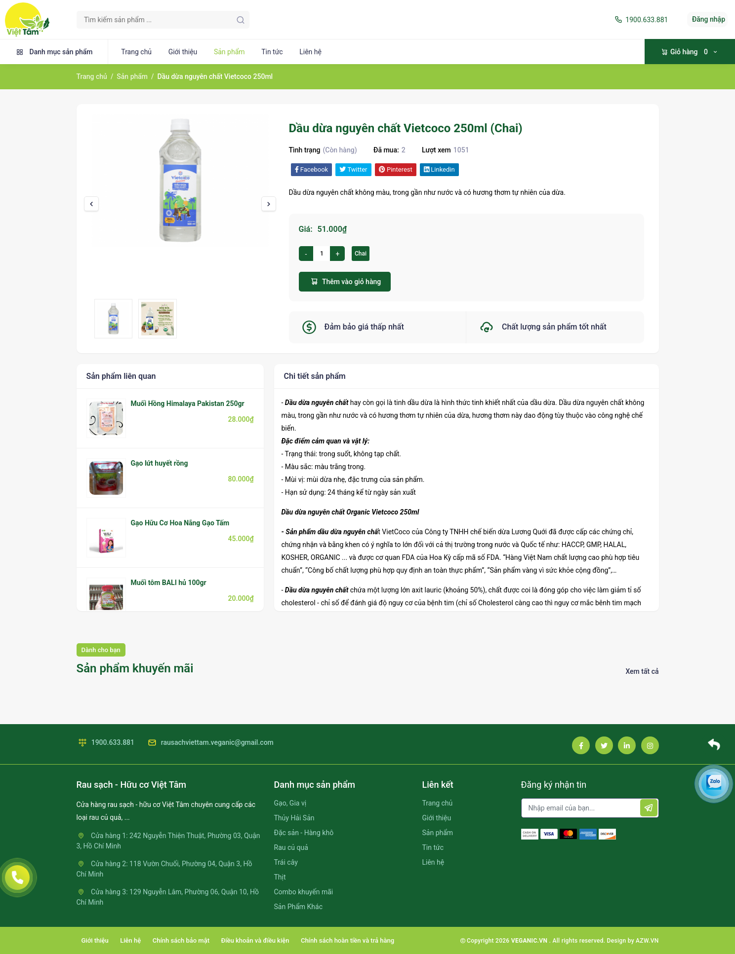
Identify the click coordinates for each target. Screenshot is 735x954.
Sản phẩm (229, 52)
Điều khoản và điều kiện (255, 940)
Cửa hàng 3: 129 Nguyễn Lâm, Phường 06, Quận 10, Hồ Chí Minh (168, 897)
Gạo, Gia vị (290, 803)
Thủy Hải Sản (294, 818)
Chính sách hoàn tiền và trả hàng (347, 940)
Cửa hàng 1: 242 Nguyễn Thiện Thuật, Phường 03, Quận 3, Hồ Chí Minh (168, 841)
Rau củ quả (291, 847)
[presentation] (91, 203)
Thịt (280, 877)
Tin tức (272, 52)
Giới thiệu (183, 52)
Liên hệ (310, 52)
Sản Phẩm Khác (298, 907)
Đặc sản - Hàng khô (304, 833)
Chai (361, 253)
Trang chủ (136, 52)
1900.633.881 (640, 20)
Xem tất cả (641, 671)
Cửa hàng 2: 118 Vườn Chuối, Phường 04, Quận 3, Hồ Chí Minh (164, 869)
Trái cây (286, 862)
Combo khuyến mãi (303, 892)
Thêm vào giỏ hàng (345, 281)
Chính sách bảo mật (181, 940)
